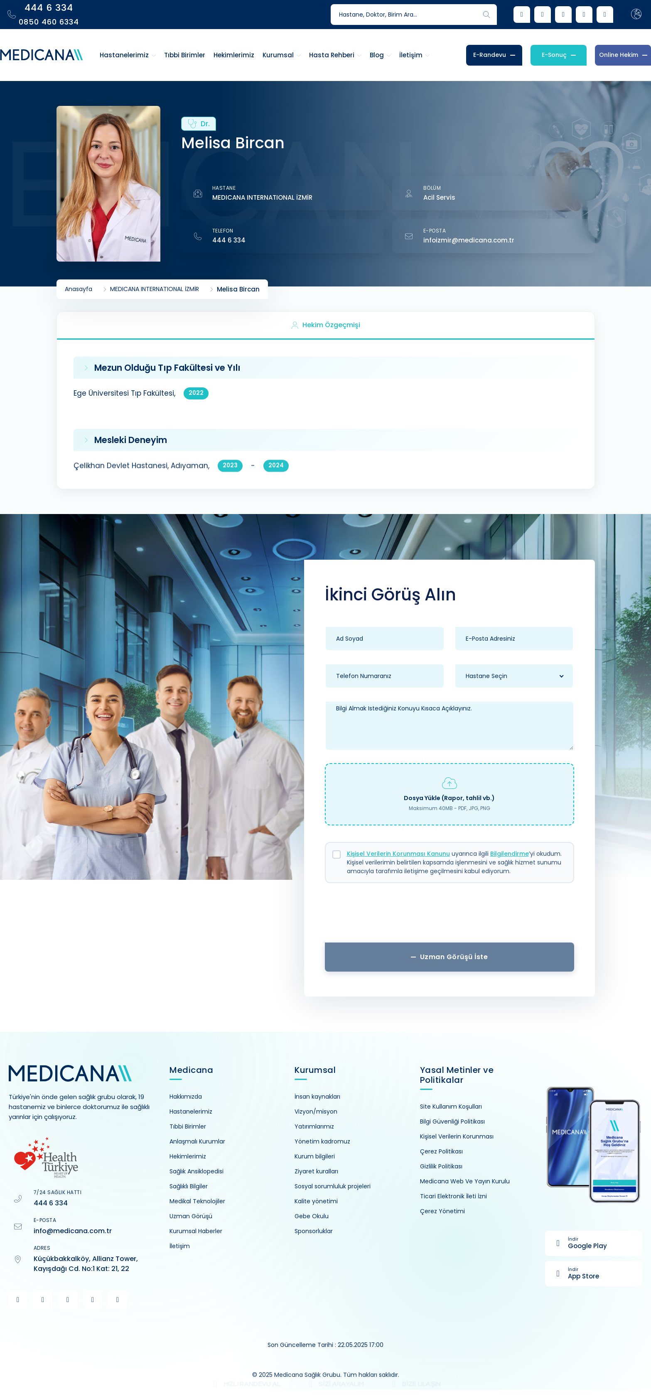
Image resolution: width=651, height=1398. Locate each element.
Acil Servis (439, 197)
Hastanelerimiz (191, 1111)
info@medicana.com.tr (73, 1231)
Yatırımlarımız (314, 1126)
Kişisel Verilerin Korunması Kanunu (398, 854)
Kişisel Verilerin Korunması (457, 1136)
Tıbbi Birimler (188, 1126)
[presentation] (449, 915)
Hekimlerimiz (188, 1156)
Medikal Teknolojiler (197, 1201)
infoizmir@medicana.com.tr (468, 240)
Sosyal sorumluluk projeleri (333, 1186)
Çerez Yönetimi (442, 1211)
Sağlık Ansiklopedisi (197, 1171)
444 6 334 (229, 240)
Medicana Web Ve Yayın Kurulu (465, 1181)
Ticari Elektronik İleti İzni (453, 1196)
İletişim (180, 1246)
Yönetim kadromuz (322, 1141)
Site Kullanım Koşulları (451, 1106)
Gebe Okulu (312, 1216)
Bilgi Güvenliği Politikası (452, 1121)
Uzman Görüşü (191, 1216)
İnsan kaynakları (317, 1096)
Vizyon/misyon (316, 1111)
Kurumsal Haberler (196, 1231)
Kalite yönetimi (316, 1201)
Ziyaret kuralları (316, 1171)
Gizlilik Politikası (441, 1166)
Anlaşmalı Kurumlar (197, 1141)
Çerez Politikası (441, 1151)
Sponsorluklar (314, 1231)
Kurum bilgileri (315, 1156)
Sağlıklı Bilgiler (189, 1186)
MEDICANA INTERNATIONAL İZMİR (262, 197)
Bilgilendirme (509, 854)
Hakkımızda (186, 1096)
